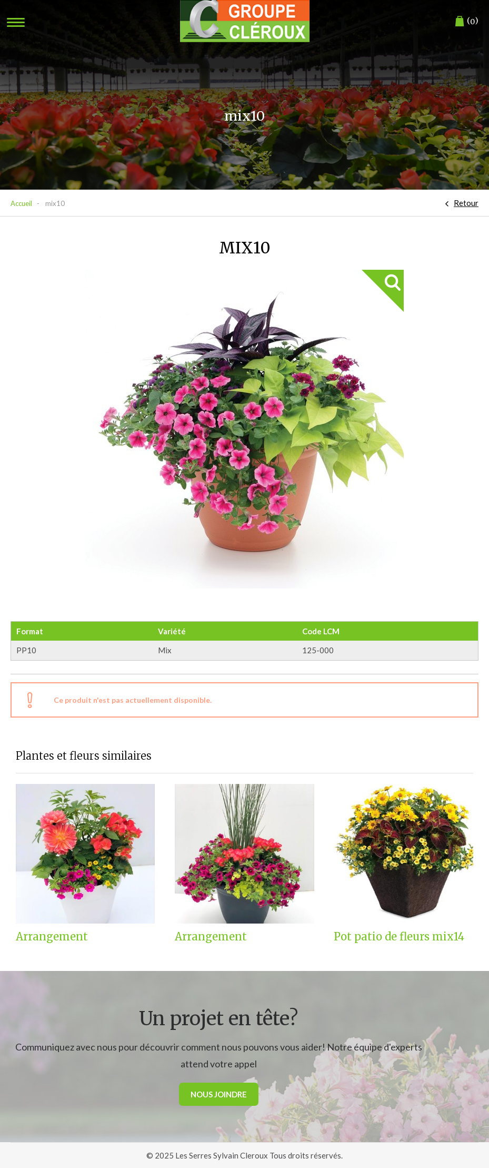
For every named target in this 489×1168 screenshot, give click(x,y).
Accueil (21, 203)
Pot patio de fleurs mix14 (399, 936)
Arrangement (52, 936)
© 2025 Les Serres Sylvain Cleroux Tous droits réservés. (244, 1155)
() (466, 21)
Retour (466, 203)
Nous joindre (219, 1094)
